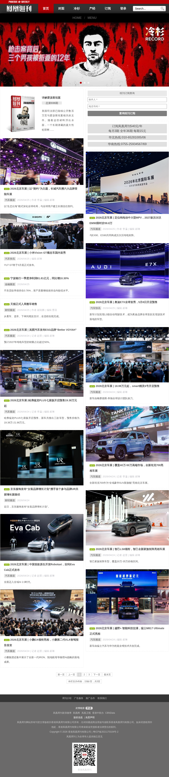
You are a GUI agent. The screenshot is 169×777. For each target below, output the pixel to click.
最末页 (107, 674)
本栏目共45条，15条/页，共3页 (84, 681)
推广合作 (90, 698)
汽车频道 (10, 200)
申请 (88, 708)
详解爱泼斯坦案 (51, 97)
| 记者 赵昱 (36, 335)
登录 (123, 8)
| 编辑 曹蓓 (51, 310)
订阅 (108, 8)
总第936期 (52, 103)
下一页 (96, 674)
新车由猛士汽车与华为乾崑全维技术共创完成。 (116, 645)
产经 (92, 8)
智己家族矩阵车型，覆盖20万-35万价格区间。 (115, 561)
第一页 (61, 674)
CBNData (110, 713)
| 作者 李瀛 (36, 200)
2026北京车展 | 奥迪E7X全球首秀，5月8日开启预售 (126, 302)
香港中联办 (98, 713)
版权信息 (78, 717)
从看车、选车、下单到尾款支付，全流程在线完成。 (32, 316)
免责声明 (90, 717)
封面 (61, 8)
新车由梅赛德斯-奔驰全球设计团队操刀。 (112, 398)
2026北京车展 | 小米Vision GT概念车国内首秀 (38, 252)
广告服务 (78, 698)
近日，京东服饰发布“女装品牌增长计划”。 (27, 506)
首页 (46, 8)
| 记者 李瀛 (36, 411)
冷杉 (77, 8)
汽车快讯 (10, 258)
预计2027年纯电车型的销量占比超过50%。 (28, 342)
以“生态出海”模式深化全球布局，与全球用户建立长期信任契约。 (39, 206)
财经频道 (10, 310)
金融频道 (10, 284)
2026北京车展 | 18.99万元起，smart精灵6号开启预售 (127, 386)
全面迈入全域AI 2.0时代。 (18, 582)
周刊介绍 (66, 698)
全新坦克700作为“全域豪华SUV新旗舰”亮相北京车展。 (120, 482)
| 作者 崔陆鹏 (37, 310)
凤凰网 (76, 713)
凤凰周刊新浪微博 (62, 713)
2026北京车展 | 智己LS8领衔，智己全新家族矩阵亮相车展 (130, 549)
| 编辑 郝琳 (49, 200)
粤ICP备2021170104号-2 (105, 731)
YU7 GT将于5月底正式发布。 (20, 265)
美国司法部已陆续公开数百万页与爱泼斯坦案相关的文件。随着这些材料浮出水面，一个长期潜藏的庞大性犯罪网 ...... (58, 120)
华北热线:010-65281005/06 (127, 137)
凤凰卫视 (86, 713)
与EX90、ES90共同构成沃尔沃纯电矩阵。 (113, 235)
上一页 (71, 674)
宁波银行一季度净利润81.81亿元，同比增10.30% (39, 278)
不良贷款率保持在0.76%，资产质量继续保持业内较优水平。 (37, 290)
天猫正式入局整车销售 (23, 304)
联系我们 (102, 698)
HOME (77, 17)
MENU (92, 17)
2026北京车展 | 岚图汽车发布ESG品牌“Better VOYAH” (43, 329)
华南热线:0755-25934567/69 (127, 144)
